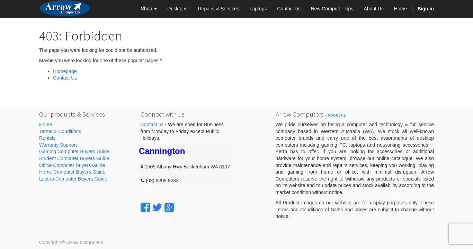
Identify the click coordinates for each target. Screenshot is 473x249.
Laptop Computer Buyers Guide (73, 179)
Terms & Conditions (60, 131)
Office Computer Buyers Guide (72, 165)
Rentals (47, 138)
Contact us (152, 124)
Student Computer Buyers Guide (74, 158)
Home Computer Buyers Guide (72, 172)
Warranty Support (58, 145)
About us (337, 115)
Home (45, 124)
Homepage (65, 71)
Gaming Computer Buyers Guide (74, 151)
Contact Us (65, 78)
